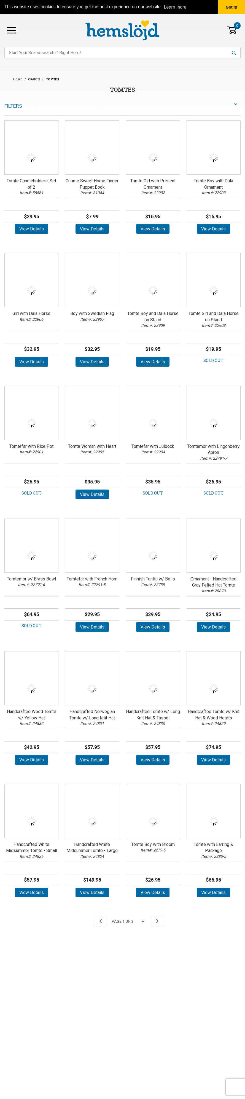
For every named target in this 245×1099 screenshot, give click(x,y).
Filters (13, 106)
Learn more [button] (175, 7)
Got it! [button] (231, 7)
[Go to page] (129, 921)
